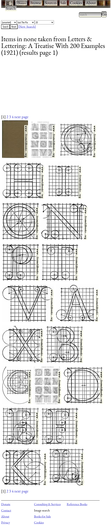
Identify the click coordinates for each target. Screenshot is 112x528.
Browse (35, 2)
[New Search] (27, 26)
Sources (51, 2)
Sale (63, 2)
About (91, 2)
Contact (6, 510)
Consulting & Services (47, 504)
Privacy (5, 522)
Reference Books (77, 504)
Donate (5, 504)
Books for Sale (42, 516)
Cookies (76, 2)
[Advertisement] (53, 87)
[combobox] (90, 14)
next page (21, 116)
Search (11, 8)
